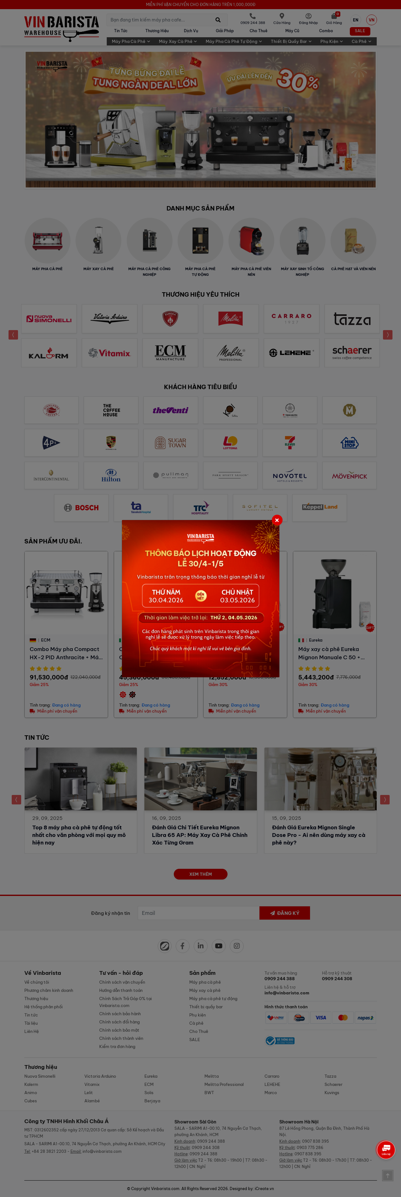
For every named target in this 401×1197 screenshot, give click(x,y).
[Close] (277, 520)
